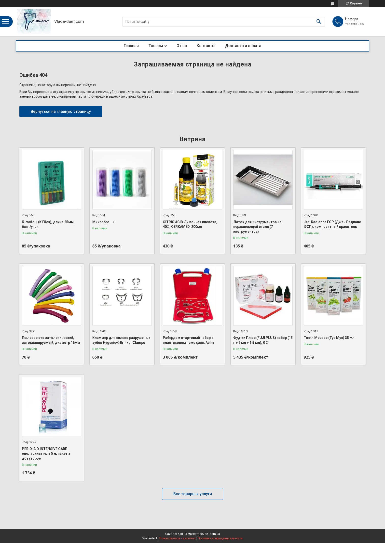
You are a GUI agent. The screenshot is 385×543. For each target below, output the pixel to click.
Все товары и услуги (192, 493)
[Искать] (319, 21)
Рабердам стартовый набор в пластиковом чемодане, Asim (188, 340)
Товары (156, 45)
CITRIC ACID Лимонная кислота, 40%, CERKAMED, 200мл (190, 224)
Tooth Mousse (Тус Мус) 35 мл (329, 338)
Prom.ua (214, 534)
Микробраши (103, 222)
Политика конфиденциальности (220, 538)
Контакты (206, 45)
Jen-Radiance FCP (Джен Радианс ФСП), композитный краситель (332, 224)
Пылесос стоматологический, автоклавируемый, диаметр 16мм (51, 340)
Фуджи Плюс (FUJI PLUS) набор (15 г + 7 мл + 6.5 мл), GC (263, 340)
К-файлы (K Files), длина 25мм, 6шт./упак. (48, 224)
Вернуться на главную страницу (61, 111)
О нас (182, 45)
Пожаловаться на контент (177, 538)
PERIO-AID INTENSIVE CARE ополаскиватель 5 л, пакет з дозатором (46, 453)
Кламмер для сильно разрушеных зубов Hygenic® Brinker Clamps (121, 340)
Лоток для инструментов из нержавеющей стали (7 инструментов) (257, 226)
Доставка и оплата (243, 45)
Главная (131, 45)
